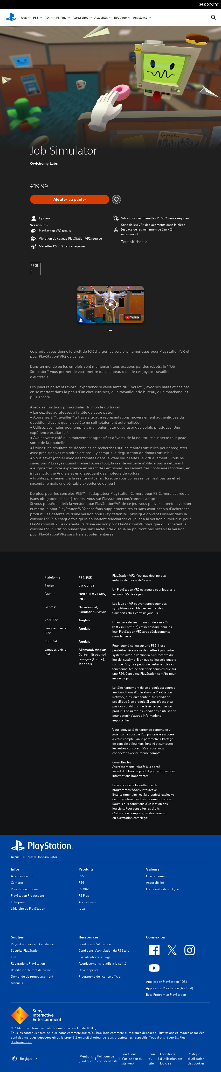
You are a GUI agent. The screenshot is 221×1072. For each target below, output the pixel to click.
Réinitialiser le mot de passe (31, 970)
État (13, 957)
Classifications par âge (95, 957)
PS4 (47, 18)
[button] (110, 304)
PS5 (35, 18)
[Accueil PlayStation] (11, 18)
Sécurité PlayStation (25, 950)
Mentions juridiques (87, 1058)
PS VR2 (83, 889)
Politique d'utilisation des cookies (196, 1059)
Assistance (140, 18)
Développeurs (88, 970)
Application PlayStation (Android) (169, 988)
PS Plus (61, 18)
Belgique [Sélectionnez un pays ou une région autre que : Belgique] (25, 1058)
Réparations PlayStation (28, 963)
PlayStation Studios (24, 889)
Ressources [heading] (89, 937)
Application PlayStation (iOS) (166, 981)
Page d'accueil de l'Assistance (32, 944)
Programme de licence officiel (100, 976)
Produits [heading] (86, 869)
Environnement (157, 876)
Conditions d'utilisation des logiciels (171, 1059)
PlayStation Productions (28, 895)
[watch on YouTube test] (132, 317)
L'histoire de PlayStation (28, 908)
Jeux (24, 18)
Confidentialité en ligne (162, 889)
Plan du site (152, 1059)
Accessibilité (155, 882)
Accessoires (80, 18)
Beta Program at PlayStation (166, 994)
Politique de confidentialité (107, 1058)
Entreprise (18, 902)
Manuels (17, 983)
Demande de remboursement (32, 976)
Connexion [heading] (155, 937)
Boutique (120, 18)
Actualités (101, 18)
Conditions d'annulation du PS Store (104, 950)
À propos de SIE (22, 876)
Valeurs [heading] (153, 869)
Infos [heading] (15, 869)
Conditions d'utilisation (95, 944)
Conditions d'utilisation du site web (131, 1059)
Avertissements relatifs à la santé (136, 767)
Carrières (17, 882)
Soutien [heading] (17, 937)
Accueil (16, 857)
